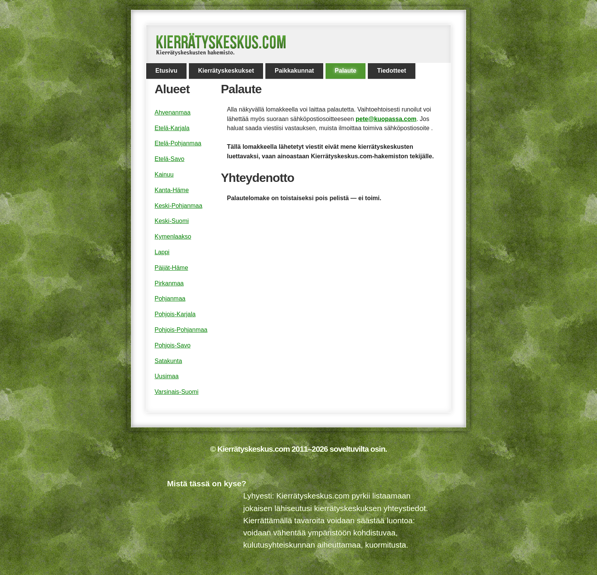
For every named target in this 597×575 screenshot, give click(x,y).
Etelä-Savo (169, 159)
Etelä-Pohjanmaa (178, 143)
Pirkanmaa (169, 283)
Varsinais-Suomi (176, 392)
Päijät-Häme (171, 267)
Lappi (162, 252)
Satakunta (168, 361)
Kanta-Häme (172, 190)
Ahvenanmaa (172, 112)
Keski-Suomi (172, 221)
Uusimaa (167, 376)
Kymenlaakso (173, 236)
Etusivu (166, 70)
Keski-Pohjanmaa (178, 205)
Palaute (345, 70)
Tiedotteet (391, 70)
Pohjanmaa (170, 298)
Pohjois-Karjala (175, 314)
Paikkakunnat (294, 70)
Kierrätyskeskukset (226, 70)
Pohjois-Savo (172, 345)
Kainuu (164, 174)
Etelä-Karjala (172, 128)
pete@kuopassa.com (386, 119)
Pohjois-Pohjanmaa (181, 330)
